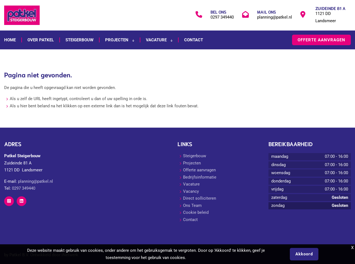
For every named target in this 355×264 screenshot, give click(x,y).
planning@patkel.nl (274, 17)
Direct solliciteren (199, 198)
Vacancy (191, 191)
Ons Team (192, 205)
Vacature (159, 39)
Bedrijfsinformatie (199, 177)
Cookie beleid (196, 212)
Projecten (119, 39)
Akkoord (304, 254)
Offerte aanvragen (321, 39)
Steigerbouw (79, 39)
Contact (193, 39)
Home (10, 39)
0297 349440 (222, 17)
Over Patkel (40, 39)
